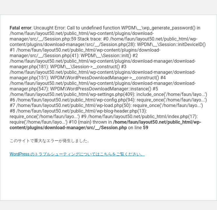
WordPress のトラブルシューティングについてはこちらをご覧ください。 (77, 154)
